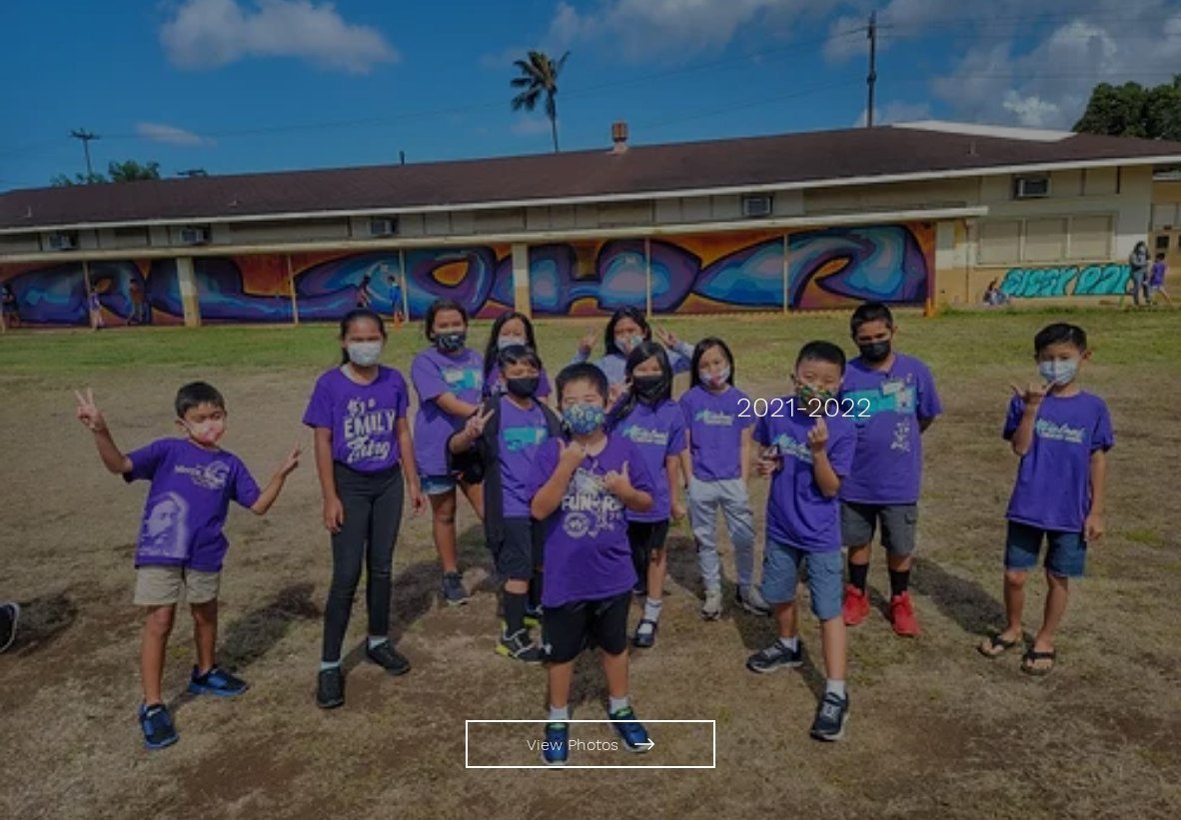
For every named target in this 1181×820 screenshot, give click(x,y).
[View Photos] (590, 744)
